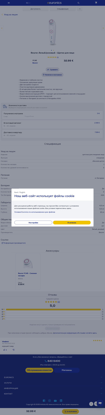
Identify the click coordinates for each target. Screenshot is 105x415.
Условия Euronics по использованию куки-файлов (34, 212)
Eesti (16, 192)
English (22, 192)
